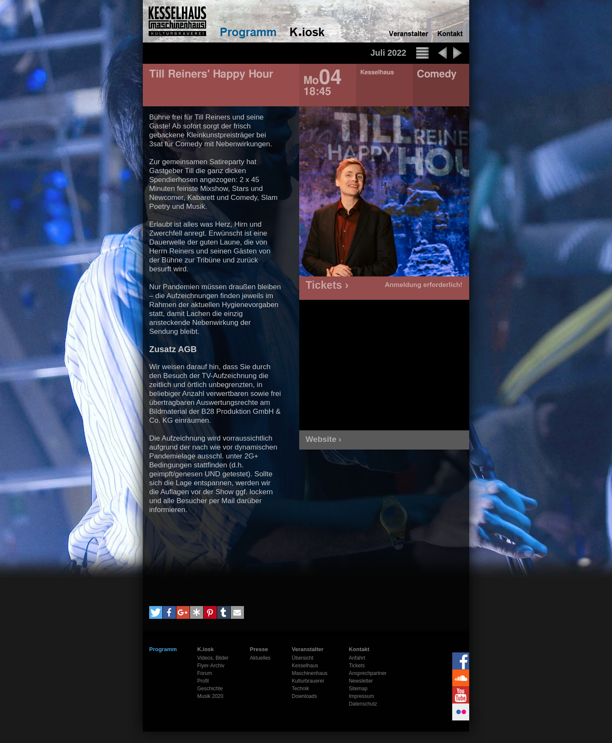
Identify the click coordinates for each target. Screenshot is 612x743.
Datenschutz (363, 704)
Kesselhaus (305, 666)
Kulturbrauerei (308, 681)
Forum (204, 673)
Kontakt (359, 649)
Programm (163, 649)
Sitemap (358, 689)
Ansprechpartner (368, 673)
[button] (155, 612)
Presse (259, 649)
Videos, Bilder (213, 658)
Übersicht (303, 658)
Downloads (304, 696)
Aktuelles (260, 658)
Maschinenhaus (310, 673)
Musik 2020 (210, 696)
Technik (300, 689)
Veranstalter (307, 649)
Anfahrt (357, 658)
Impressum (361, 696)
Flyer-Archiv (210, 666)
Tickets (357, 666)
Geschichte (210, 689)
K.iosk (205, 649)
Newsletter (361, 681)
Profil (203, 681)
